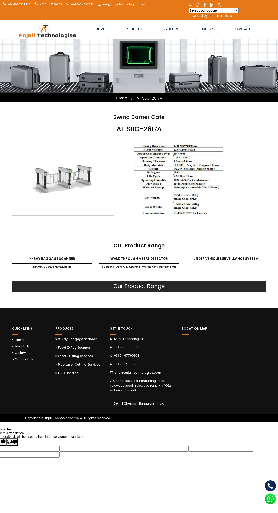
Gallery (206, 29)
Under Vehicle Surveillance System (225, 258)
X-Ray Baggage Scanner (52, 258)
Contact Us (245, 29)
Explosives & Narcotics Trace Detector (139, 267)
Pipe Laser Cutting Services (77, 364)
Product (171, 29)
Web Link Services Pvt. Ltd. (230, 418)
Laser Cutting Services (74, 356)
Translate (220, 15)
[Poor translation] (12, 442)
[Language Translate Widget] (214, 10)
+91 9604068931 (82, 4)
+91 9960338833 (19, 4)
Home (100, 29)
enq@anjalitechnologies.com (124, 4)
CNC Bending (67, 373)
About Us (134, 29)
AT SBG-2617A (149, 98)
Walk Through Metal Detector (139, 258)
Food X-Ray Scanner (52, 267)
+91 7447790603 (51, 4)
